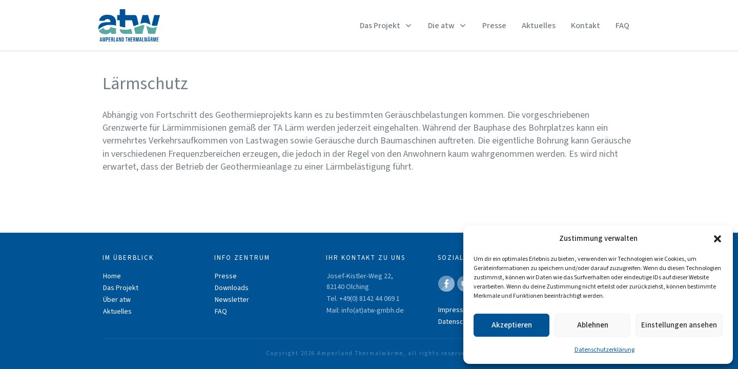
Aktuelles (117, 311)
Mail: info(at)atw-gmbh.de (365, 310)
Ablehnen (592, 325)
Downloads (232, 288)
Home (112, 276)
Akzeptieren (511, 325)
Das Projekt (120, 288)
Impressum (455, 310)
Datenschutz (457, 322)
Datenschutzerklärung (604, 349)
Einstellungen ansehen (679, 325)
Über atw (117, 300)
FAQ (221, 311)
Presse (226, 276)
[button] (717, 239)
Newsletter (232, 300)
